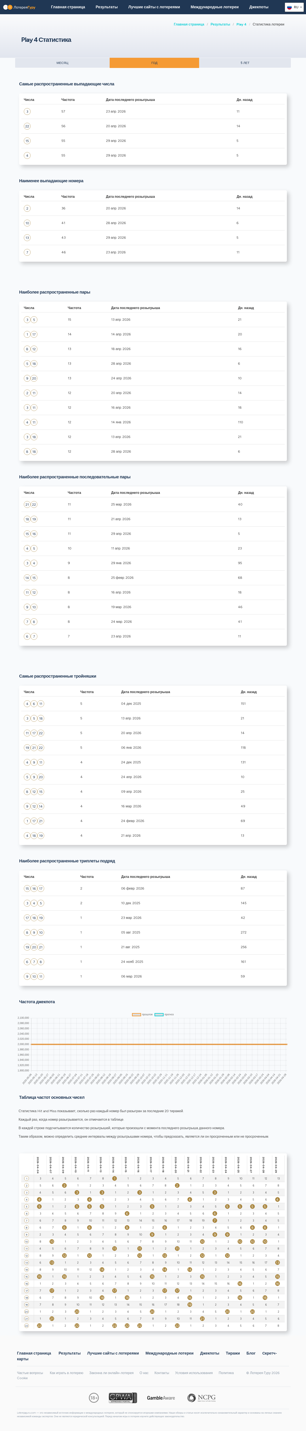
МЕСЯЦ (62, 63)
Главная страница (189, 24)
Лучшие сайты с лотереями (154, 7)
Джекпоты (258, 7)
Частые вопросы (30, 1373)
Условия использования (194, 1373)
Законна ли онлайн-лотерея (111, 1373)
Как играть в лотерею (66, 1373)
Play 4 (241, 24)
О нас (144, 1373)
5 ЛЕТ (245, 63)
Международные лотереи (215, 7)
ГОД (154, 63)
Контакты (161, 1373)
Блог (251, 1353)
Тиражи (233, 1353)
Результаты (220, 24)
